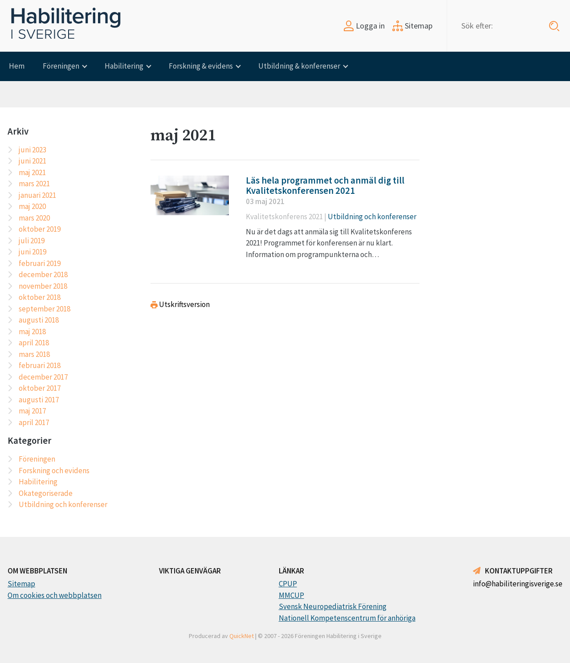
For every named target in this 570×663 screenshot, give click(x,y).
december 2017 (43, 377)
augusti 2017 (39, 400)
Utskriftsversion (180, 304)
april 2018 (34, 343)
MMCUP (291, 595)
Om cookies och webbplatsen (55, 595)
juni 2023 (32, 150)
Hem (16, 66)
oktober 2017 (40, 388)
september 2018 (44, 309)
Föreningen (61, 66)
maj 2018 (32, 331)
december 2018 (43, 274)
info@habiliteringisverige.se (517, 584)
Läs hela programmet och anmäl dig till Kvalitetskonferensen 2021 (325, 185)
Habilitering (124, 66)
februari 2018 (40, 365)
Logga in (364, 25)
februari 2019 (40, 263)
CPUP (288, 584)
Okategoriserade (46, 493)
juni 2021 (32, 161)
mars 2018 (34, 354)
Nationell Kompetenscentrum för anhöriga (347, 618)
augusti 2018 (39, 320)
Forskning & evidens (201, 66)
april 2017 (34, 422)
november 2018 (43, 286)
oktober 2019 (40, 229)
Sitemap (412, 25)
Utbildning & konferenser (299, 66)
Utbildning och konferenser (63, 504)
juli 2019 (32, 241)
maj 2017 (32, 411)
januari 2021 (37, 195)
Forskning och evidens (54, 470)
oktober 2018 (40, 297)
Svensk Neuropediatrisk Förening (333, 606)
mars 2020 (34, 218)
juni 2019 (32, 252)
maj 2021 (32, 172)
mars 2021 (34, 183)
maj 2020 (32, 206)
